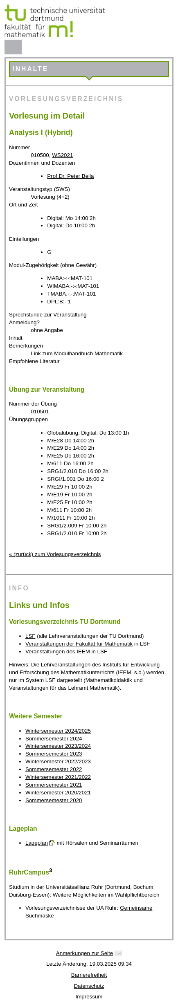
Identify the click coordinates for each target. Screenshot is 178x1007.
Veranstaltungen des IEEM (57, 651)
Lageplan (36, 843)
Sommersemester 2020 (53, 800)
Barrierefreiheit (89, 975)
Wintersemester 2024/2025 (58, 731)
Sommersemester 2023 (53, 754)
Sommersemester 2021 (53, 785)
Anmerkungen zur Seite (84, 953)
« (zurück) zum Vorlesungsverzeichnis (55, 554)
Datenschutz (89, 986)
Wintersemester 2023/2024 (58, 746)
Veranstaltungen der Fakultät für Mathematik (79, 644)
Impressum (89, 997)
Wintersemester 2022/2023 (58, 761)
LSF (30, 636)
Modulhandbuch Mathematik (88, 353)
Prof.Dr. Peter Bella (70, 176)
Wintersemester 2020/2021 (58, 792)
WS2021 (62, 155)
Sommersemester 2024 (53, 739)
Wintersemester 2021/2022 (58, 777)
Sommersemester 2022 (53, 769)
